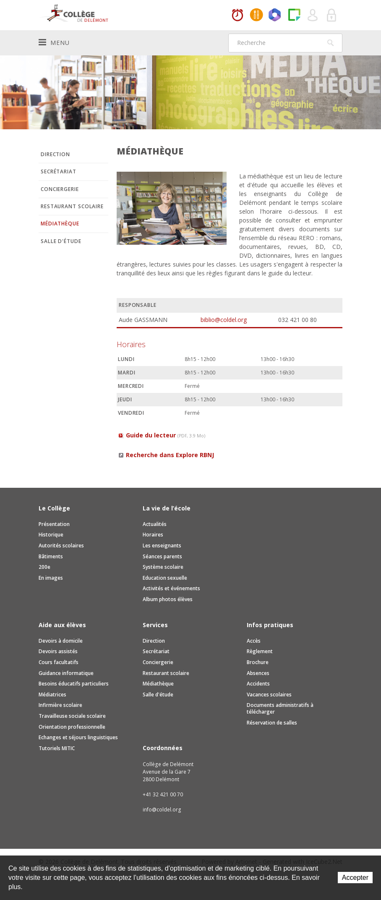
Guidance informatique (66, 673)
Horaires (237, 15)
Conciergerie (60, 189)
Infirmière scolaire (60, 705)
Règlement (260, 651)
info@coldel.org (162, 809)
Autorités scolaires (61, 545)
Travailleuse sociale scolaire (72, 715)
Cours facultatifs (58, 662)
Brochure (258, 662)
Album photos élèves (168, 599)
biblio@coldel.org (224, 320)
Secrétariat (58, 171)
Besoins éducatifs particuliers (74, 683)
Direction (55, 154)
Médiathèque (60, 223)
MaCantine (256, 15)
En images (51, 577)
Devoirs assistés (58, 651)
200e (44, 566)
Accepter (355, 877)
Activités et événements (171, 588)
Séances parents (162, 556)
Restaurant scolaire (72, 206)
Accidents (258, 683)
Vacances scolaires (269, 694)
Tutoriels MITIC (57, 748)
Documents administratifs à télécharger (280, 708)
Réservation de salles (272, 722)
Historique (51, 534)
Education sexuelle (165, 577)
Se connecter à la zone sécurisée (332, 15)
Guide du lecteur (165, 435)
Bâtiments (51, 556)
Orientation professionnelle (72, 726)
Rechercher (330, 42)
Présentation (54, 524)
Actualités (155, 524)
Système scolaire (163, 566)
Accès (254, 640)
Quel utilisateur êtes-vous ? (313, 15)
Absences (258, 673)
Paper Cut (294, 15)
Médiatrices (52, 694)
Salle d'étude (61, 241)
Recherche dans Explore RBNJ (170, 455)
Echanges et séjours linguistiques (78, 737)
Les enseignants (162, 545)
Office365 (275, 15)
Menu (54, 42)
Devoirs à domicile (61, 640)
